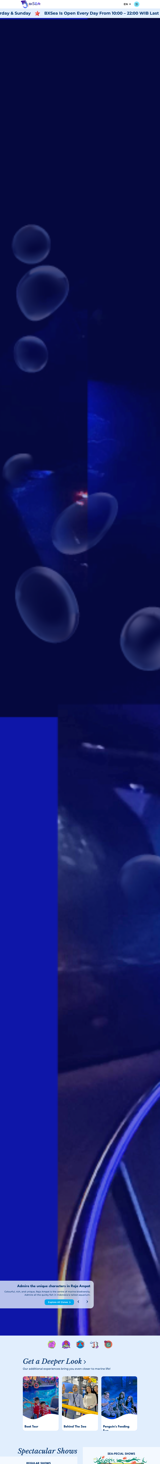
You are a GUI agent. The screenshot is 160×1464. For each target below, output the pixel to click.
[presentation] (78, 1302)
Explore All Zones (58, 1302)
